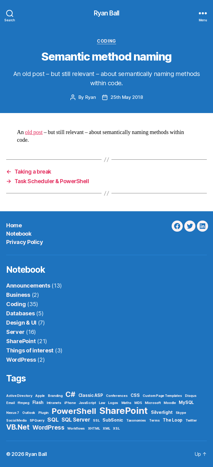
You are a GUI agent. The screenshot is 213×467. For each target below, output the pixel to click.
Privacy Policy (24, 242)
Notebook (18, 233)
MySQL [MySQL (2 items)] (186, 402)
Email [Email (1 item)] (10, 403)
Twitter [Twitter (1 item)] (191, 421)
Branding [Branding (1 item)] (55, 396)
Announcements (28, 285)
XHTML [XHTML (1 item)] (94, 429)
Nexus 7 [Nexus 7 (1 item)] (12, 413)
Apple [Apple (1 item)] (40, 396)
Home (14, 225)
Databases (20, 313)
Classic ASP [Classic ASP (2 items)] (90, 395)
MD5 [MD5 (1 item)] (138, 403)
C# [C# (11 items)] (70, 394)
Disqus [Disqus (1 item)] (190, 396)
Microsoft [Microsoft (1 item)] (153, 403)
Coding (106, 41)
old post (34, 132)
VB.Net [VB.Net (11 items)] (17, 427)
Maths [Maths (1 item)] (126, 403)
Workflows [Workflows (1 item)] (76, 429)
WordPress (21, 359)
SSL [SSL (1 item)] (96, 421)
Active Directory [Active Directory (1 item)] (19, 396)
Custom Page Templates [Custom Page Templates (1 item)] (162, 396)
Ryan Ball (106, 13)
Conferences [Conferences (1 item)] (116, 396)
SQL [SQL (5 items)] (52, 419)
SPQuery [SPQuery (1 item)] (37, 421)
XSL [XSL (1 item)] (116, 429)
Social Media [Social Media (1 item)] (16, 421)
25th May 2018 (127, 97)
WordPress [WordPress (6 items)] (48, 427)
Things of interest (29, 350)
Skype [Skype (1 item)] (181, 413)
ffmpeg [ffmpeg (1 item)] (23, 403)
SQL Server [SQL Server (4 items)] (75, 420)
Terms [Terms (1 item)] (154, 421)
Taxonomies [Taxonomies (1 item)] (136, 421)
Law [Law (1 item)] (102, 403)
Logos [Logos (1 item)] (113, 403)
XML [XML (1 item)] (106, 429)
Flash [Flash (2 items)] (38, 402)
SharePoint (21, 341)
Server (15, 332)
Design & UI (21, 322)
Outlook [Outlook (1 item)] (28, 413)
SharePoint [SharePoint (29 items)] (123, 410)
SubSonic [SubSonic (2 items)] (112, 420)
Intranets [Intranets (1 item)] (54, 403)
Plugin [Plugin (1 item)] (43, 413)
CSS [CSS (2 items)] (135, 395)
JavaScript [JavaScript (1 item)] (87, 403)
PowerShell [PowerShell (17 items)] (74, 411)
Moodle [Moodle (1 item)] (170, 403)
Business (18, 295)
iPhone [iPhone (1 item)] (70, 403)
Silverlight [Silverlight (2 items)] (162, 412)
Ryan (90, 97)
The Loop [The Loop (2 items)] (172, 420)
